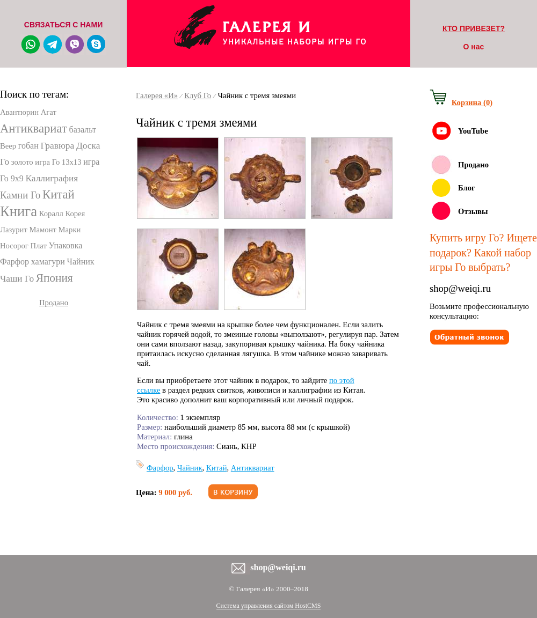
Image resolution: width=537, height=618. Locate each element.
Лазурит (13, 229)
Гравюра (57, 146)
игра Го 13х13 (58, 162)
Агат (48, 112)
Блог (466, 187)
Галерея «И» (157, 95)
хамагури (48, 261)
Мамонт (43, 229)
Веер (8, 146)
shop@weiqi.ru (460, 288)
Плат (38, 245)
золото (22, 162)
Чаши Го (17, 279)
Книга (18, 211)
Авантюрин (19, 112)
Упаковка (66, 245)
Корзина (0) (472, 102)
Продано (53, 302)
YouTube (473, 131)
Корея (75, 213)
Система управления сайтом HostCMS (268, 605)
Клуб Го (197, 95)
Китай (58, 194)
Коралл (51, 213)
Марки (70, 229)
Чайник (81, 261)
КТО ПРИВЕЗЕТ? (473, 28)
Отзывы (473, 211)
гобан (28, 145)
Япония (54, 277)
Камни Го (20, 195)
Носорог (14, 245)
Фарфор (14, 261)
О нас (473, 46)
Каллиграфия (52, 178)
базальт (82, 129)
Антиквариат (33, 128)
